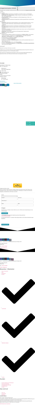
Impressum (8, 403)
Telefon (2, 203)
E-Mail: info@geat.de (3, 267)
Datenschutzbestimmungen (5, 215)
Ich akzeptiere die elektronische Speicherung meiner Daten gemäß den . (13, 215)
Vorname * (3, 197)
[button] (17, 9)
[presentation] (8, 221)
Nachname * (20, 197)
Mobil (19, 203)
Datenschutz (4, 403)
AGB (1, 403)
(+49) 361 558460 (4, 246)
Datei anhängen (4, 213)
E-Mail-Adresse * (4, 200)
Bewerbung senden (5, 224)
